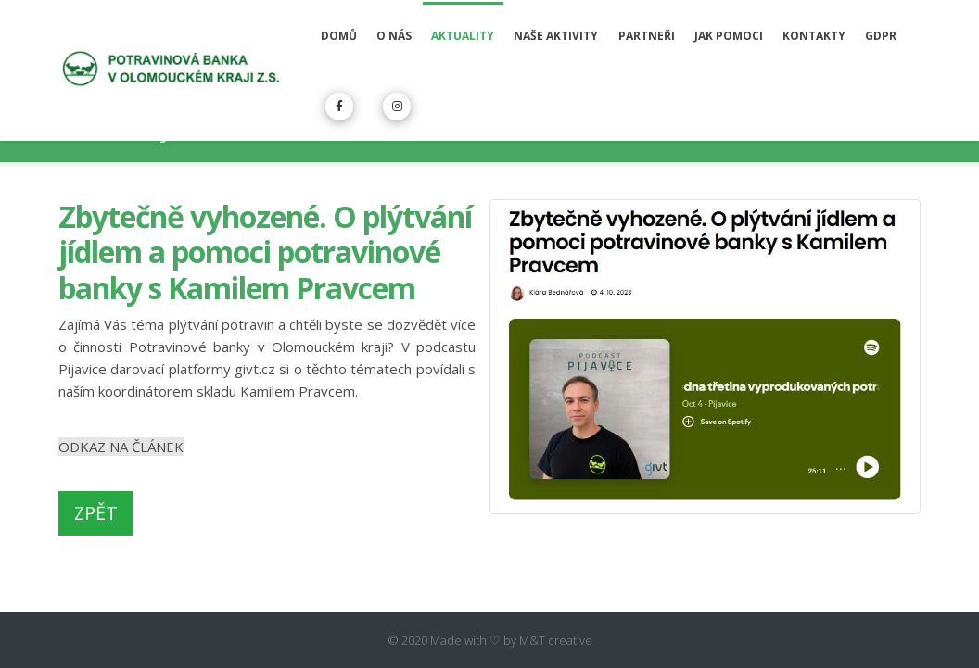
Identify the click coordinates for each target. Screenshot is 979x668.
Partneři (646, 36)
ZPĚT (96, 512)
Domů (339, 36)
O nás (394, 36)
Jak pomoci (728, 36)
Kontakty (814, 36)
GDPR (880, 36)
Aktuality (462, 36)
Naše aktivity (556, 36)
